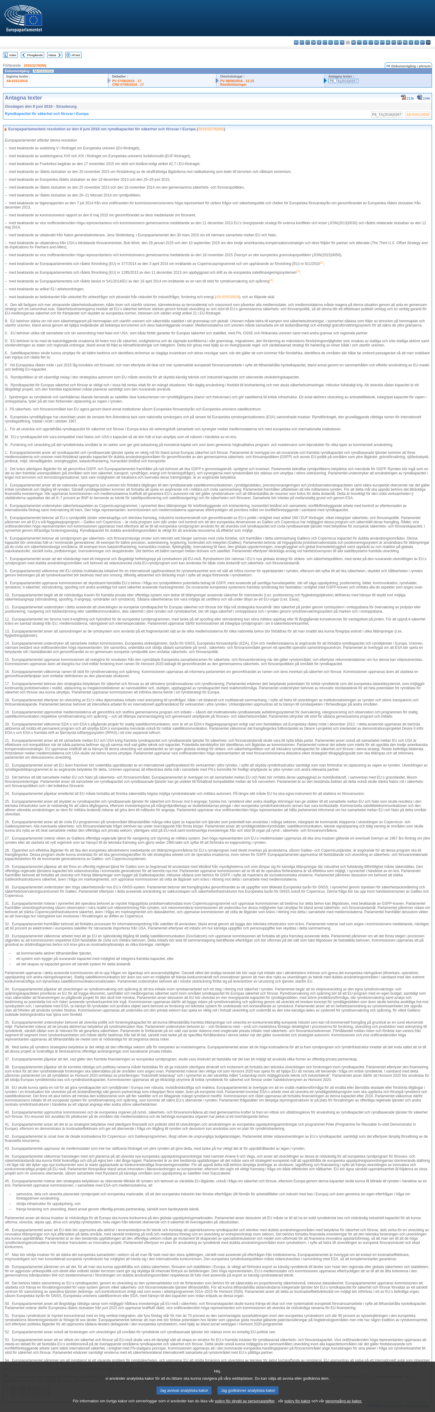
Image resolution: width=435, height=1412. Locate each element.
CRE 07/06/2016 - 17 (128, 84)
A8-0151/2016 (17, 81)
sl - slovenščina (416, 42)
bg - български (296, 42)
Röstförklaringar (233, 84)
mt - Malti (382, 42)
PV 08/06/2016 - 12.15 (237, 81)
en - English (336, 42)
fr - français (342, 42)
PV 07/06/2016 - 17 (126, 81)
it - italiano (359, 42)
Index (12, 55)
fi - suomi (422, 42)
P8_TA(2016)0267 (343, 81)
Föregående (35, 55)
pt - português (399, 42)
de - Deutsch (319, 42)
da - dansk (313, 42)
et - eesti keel (325, 42)
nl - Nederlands (388, 42)
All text (75, 55)
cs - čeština (307, 42)
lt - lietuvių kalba (371, 42)
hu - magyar (376, 42)
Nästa (52, 55)
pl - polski (394, 42)
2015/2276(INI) (35, 65)
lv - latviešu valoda (365, 42)
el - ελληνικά (330, 42)
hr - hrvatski (353, 42)
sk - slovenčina (411, 42)
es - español (302, 42)
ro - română (405, 42)
